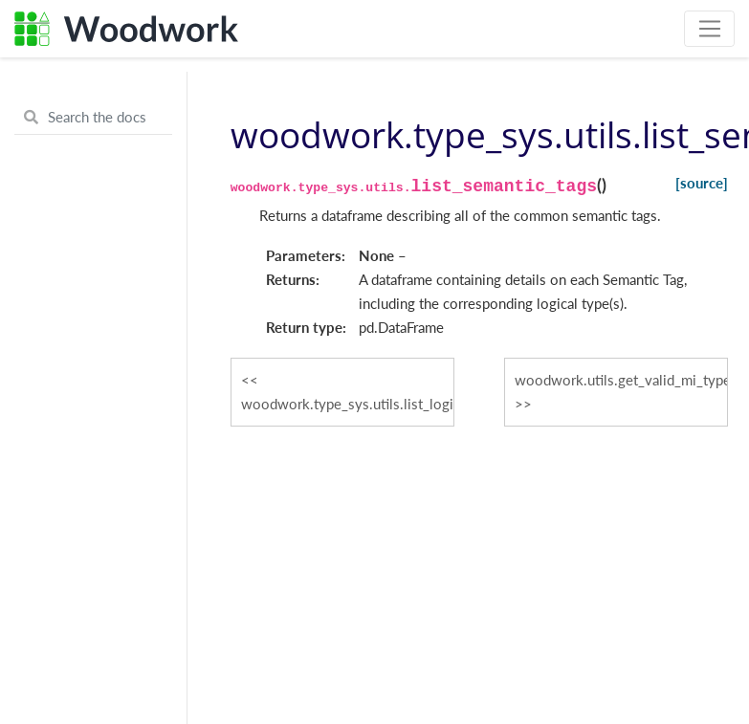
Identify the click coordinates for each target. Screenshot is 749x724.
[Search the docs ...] (93, 117)
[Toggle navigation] (709, 29)
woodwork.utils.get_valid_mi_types (621, 379)
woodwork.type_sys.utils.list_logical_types (347, 403)
